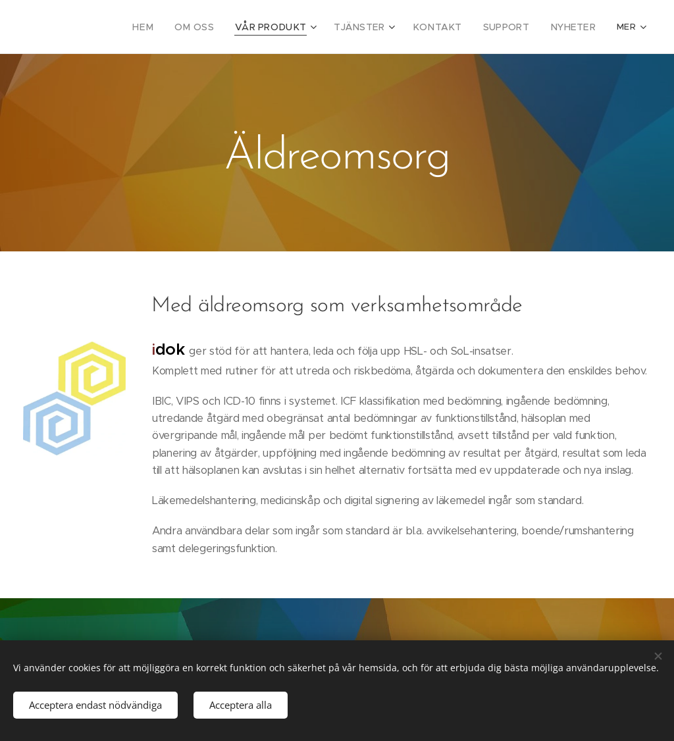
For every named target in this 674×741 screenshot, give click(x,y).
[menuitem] (142, 27)
